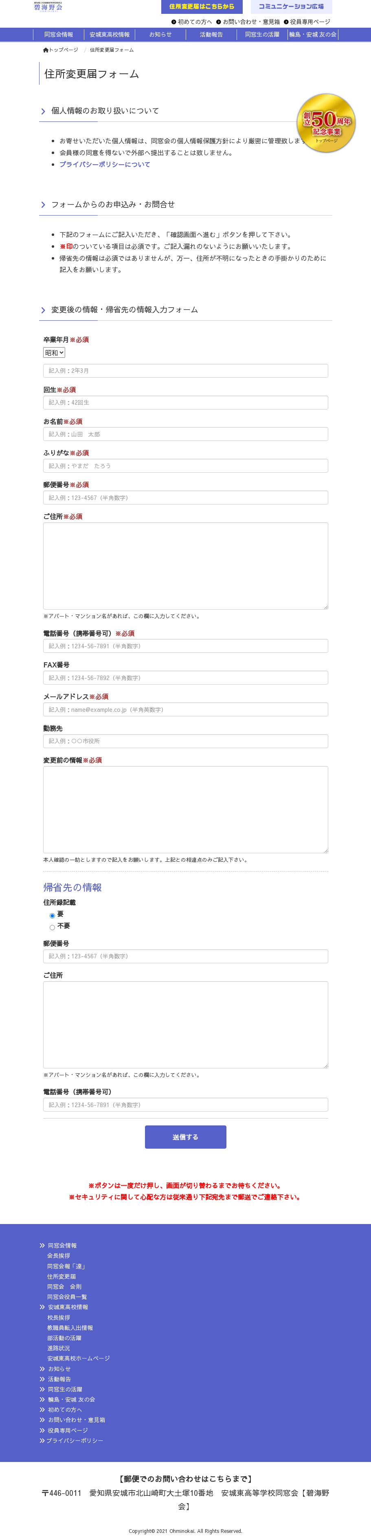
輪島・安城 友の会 (71, 1399)
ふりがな (66, 452)
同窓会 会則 (64, 1286)
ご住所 (62, 516)
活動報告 (59, 1379)
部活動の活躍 (64, 1338)
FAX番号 (56, 664)
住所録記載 (59, 902)
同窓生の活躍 (65, 1389)
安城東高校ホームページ (78, 1358)
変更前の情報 (72, 759)
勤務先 (53, 728)
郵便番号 (66, 484)
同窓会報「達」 (67, 1266)
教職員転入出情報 (70, 1327)
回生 (59, 389)
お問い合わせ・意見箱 (251, 22)
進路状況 (58, 1348)
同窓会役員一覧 (67, 1296)
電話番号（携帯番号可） (88, 633)
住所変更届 (61, 1276)
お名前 (62, 421)
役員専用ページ (310, 22)
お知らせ (59, 1369)
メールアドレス (75, 696)
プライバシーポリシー (74, 1440)
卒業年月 (66, 339)
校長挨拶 (58, 1317)
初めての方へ (195, 22)
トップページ (60, 49)
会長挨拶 (58, 1255)
